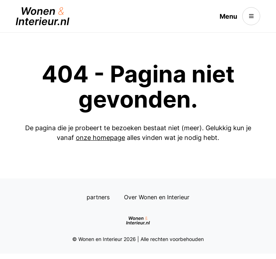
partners (98, 197)
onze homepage (100, 137)
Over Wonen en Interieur (156, 197)
